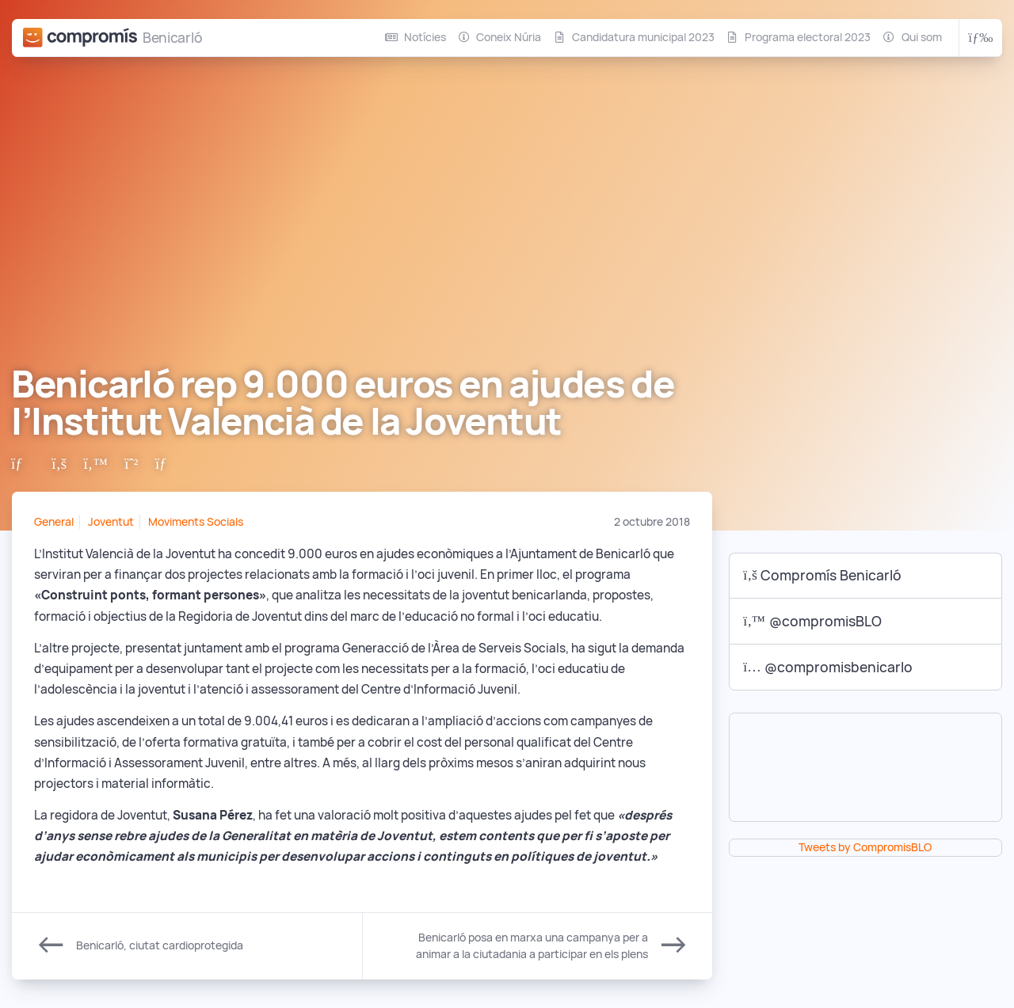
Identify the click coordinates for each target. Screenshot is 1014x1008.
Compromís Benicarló (822, 575)
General (54, 522)
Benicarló (172, 38)
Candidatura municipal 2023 (643, 37)
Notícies (425, 37)
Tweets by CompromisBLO (865, 847)
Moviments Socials (195, 522)
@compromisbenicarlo (828, 667)
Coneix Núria (508, 37)
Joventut (111, 522)
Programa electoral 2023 (808, 37)
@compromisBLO (812, 621)
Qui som (922, 37)
